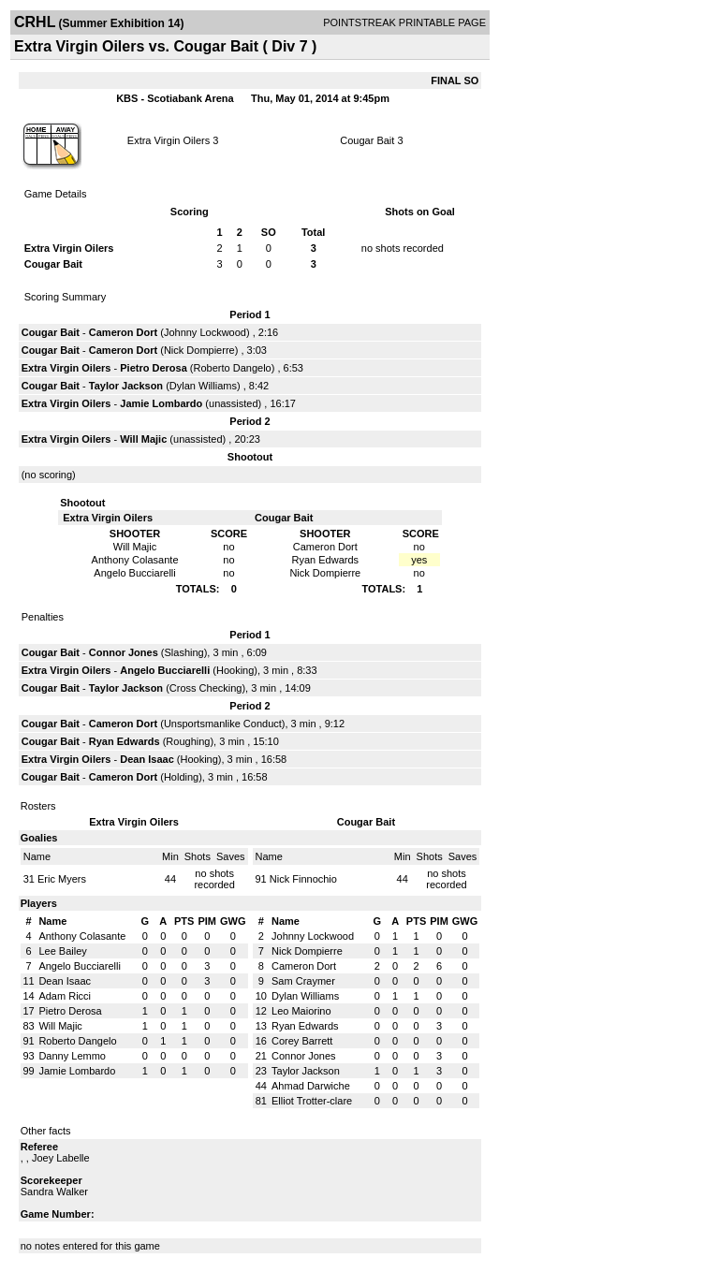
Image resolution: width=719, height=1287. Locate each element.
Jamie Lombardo (161, 403)
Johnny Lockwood (205, 332)
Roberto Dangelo (232, 367)
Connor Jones (123, 652)
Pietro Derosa (153, 367)
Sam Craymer (303, 981)
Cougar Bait (367, 140)
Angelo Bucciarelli (165, 670)
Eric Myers (61, 879)
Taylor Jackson (126, 385)
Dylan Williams (203, 385)
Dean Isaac (146, 759)
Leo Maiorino (301, 1010)
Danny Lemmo (72, 1055)
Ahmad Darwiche (310, 1085)
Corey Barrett (301, 1040)
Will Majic (143, 439)
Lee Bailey (62, 951)
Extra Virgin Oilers (168, 140)
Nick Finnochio (303, 879)
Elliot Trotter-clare (311, 1100)
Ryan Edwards (124, 741)
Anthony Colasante (81, 936)
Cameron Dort (123, 332)
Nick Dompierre (199, 350)
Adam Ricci (64, 996)
